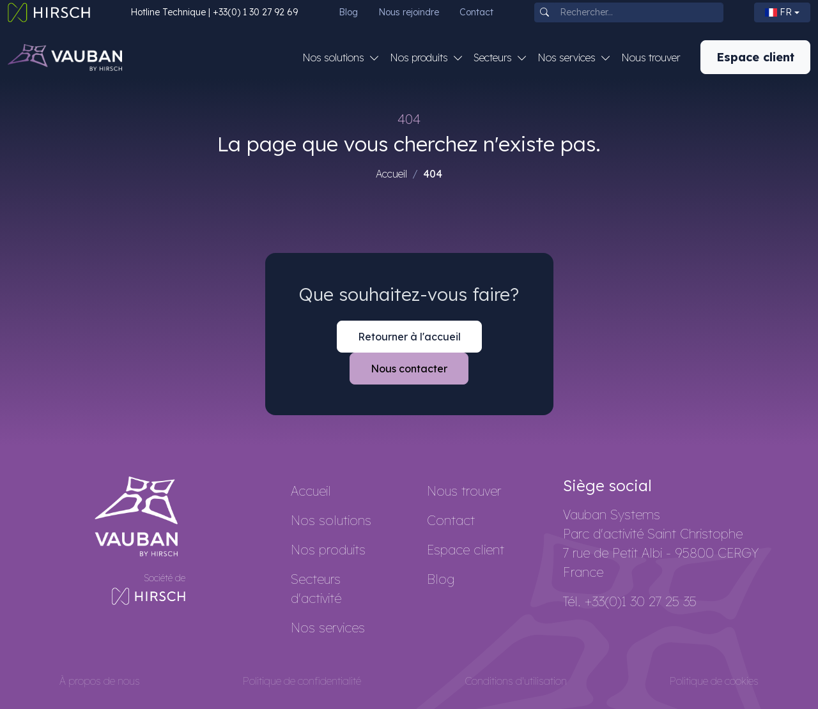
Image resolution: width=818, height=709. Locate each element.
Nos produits (328, 550)
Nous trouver (650, 57)
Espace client (755, 57)
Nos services (328, 628)
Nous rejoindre (408, 12)
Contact (476, 12)
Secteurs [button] (494, 57)
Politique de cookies (714, 681)
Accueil (391, 173)
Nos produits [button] (420, 57)
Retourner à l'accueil (409, 336)
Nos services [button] (567, 57)
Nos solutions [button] (334, 57)
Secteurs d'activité (316, 588)
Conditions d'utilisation (516, 681)
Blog (348, 12)
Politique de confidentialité (302, 681)
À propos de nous (99, 681)
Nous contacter (409, 368)
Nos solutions (331, 520)
